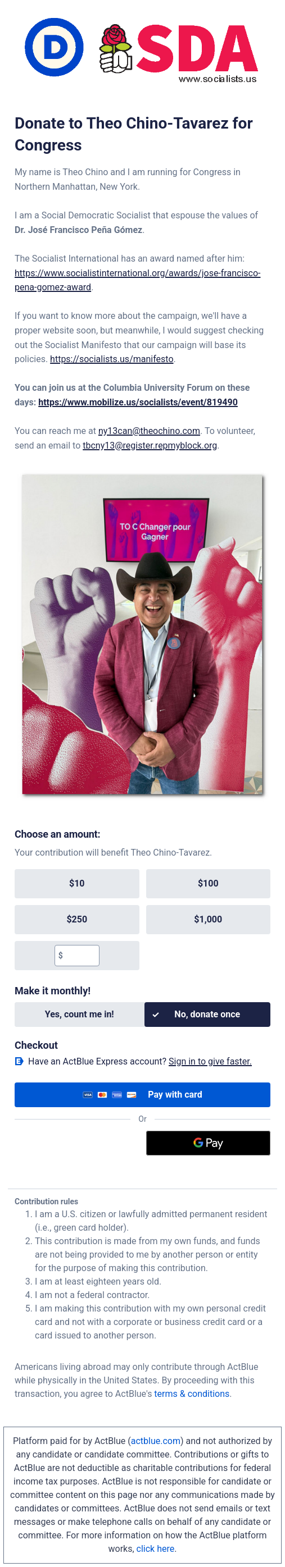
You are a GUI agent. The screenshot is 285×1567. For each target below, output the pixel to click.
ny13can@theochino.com (149, 431)
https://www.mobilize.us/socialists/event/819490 (138, 402)
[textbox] (81, 955)
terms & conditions (191, 1393)
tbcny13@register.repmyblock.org (150, 445)
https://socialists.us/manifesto (111, 359)
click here (156, 1548)
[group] (142, 919)
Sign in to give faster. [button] (210, 1061)
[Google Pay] (208, 1143)
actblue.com (155, 1441)
